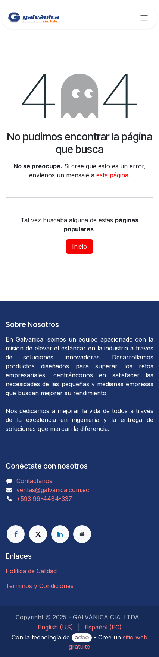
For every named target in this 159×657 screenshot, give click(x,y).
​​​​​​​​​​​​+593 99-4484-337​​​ (44, 498)
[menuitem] (55, 627)
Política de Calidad (31, 571)
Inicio (79, 246)
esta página (112, 175)
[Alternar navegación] (144, 17)
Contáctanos (34, 481)
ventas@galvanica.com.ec (52, 489)
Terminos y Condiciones (40, 586)
